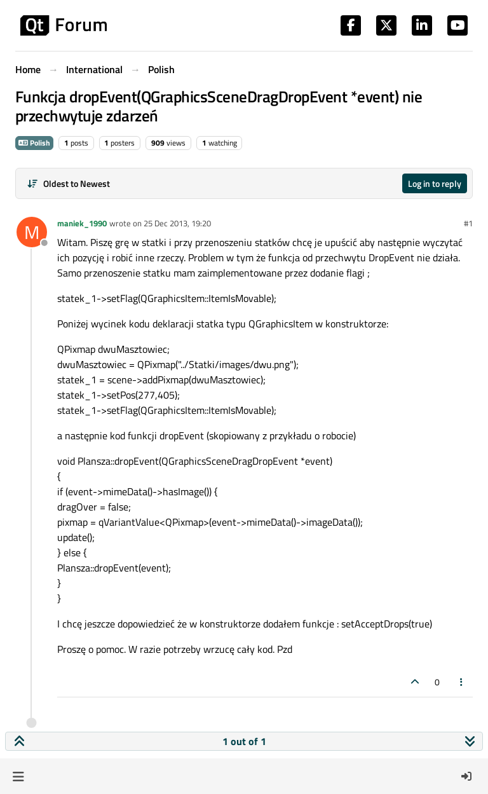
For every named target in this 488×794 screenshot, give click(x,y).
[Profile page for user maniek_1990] (32, 232)
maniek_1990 (82, 223)
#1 (468, 223)
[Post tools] (462, 682)
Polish (34, 143)
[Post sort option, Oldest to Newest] (68, 183)
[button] (18, 776)
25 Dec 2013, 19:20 (177, 223)
